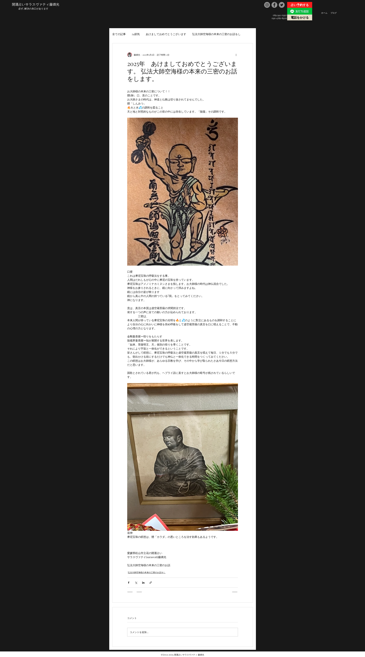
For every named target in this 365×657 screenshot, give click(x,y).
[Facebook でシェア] (128, 582)
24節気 (136, 34)
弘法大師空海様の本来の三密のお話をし (216, 34)
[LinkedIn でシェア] (143, 582)
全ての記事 (119, 34)
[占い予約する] (299, 5)
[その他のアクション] (236, 55)
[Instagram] (267, 5)
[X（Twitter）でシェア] (136, 582)
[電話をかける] (299, 17)
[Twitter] (282, 5)
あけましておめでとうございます (166, 34)
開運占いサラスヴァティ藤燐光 (35, 4)
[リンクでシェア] (150, 582)
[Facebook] (274, 5)
